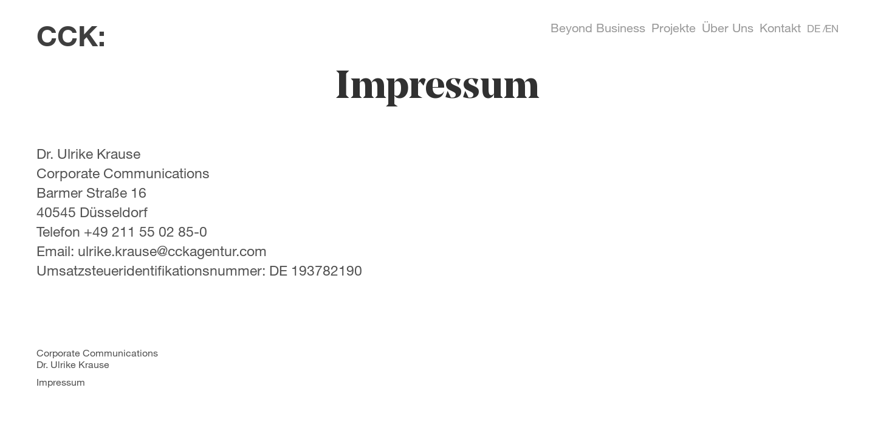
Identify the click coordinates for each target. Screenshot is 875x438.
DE (813, 28)
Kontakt (780, 28)
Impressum (60, 382)
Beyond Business (598, 28)
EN (832, 28)
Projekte (673, 28)
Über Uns (727, 28)
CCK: (71, 35)
